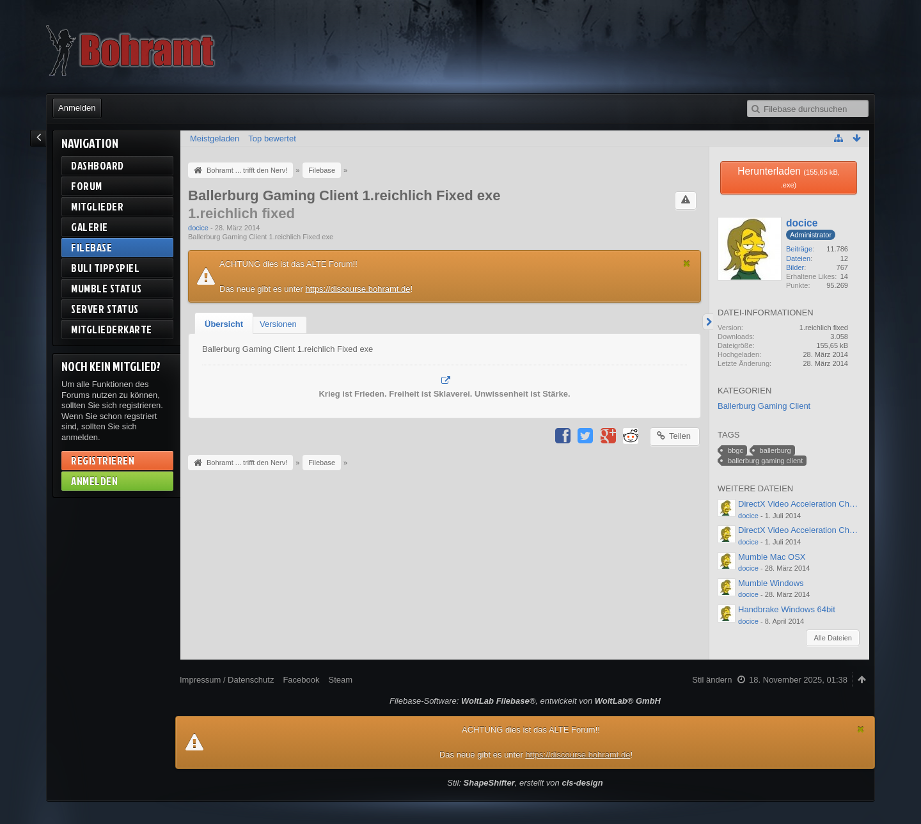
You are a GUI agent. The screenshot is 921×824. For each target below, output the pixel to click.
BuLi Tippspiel (105, 267)
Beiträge (799, 249)
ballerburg (775, 450)
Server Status (105, 308)
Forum (86, 185)
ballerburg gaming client (765, 460)
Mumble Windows (771, 583)
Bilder (795, 267)
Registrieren (102, 460)
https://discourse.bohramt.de (357, 289)
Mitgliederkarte (111, 329)
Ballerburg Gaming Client (764, 406)
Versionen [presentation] (278, 324)
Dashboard (97, 165)
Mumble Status (106, 288)
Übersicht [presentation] (224, 324)
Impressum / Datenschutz (227, 680)
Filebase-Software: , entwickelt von (525, 701)
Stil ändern (712, 680)
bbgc (735, 450)
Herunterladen (788, 177)
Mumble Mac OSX (771, 557)
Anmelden (77, 108)
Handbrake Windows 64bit (786, 609)
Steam (340, 680)
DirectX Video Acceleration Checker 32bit (814, 530)
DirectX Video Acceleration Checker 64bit (814, 504)
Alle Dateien (833, 638)
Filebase (91, 247)
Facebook (301, 680)
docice (198, 228)
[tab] (223, 324)
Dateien (798, 258)
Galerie (89, 226)
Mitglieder (97, 206)
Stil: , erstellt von (524, 783)
